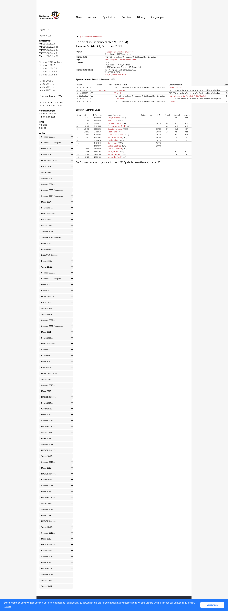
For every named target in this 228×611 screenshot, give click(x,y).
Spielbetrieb (109, 17)
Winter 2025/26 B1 (48, 46)
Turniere (126, 17)
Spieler (42, 127)
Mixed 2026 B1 (47, 80)
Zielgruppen (157, 17)
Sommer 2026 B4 (48, 74)
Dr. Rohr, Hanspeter (116, 134)
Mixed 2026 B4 (47, 90)
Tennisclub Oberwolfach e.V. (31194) (119, 52)
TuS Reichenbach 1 (176, 87)
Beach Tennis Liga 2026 (51, 102)
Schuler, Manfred (115, 148)
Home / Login (46, 35)
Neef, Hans (112, 131)
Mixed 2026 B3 (47, 87)
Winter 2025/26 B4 (48, 56)
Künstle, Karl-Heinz (115, 123)
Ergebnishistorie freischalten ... (91, 36)
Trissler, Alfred (113, 140)
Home (42, 29)
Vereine (43, 124)
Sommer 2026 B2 (48, 68)
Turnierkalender (47, 116)
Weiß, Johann (113, 151)
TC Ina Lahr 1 (119, 98)
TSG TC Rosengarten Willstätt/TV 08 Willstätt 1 (187, 96)
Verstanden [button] (212, 605)
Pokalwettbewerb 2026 (51, 96)
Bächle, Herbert (114, 154)
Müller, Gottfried (114, 146)
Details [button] (8, 606)
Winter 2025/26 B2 (48, 49)
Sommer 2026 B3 (48, 71)
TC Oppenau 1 (175, 101)
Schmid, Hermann (115, 129)
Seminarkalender (47, 113)
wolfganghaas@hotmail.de (115, 74)
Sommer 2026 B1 (48, 65)
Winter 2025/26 (47, 43)
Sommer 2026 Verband (50, 62)
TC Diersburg (101, 90)
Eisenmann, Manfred (116, 126)
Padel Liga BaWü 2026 (50, 105)
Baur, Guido (112, 120)
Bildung (141, 17)
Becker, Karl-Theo (115, 137)
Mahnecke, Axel (114, 157)
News (79, 17)
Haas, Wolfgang (114, 117)
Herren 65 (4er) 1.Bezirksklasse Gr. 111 (120, 59)
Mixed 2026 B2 (47, 83)
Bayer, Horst (112, 143)
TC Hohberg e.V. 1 (121, 90)
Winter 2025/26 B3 (48, 52)
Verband (92, 17)
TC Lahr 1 (117, 93)
